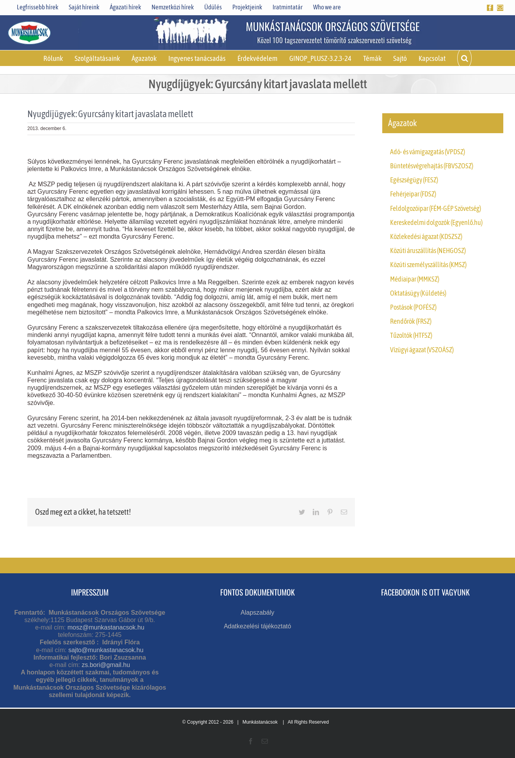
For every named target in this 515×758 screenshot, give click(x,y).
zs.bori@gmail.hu (106, 665)
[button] (464, 58)
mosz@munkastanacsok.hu (106, 627)
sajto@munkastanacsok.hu (105, 650)
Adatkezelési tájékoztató (257, 626)
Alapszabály (257, 612)
